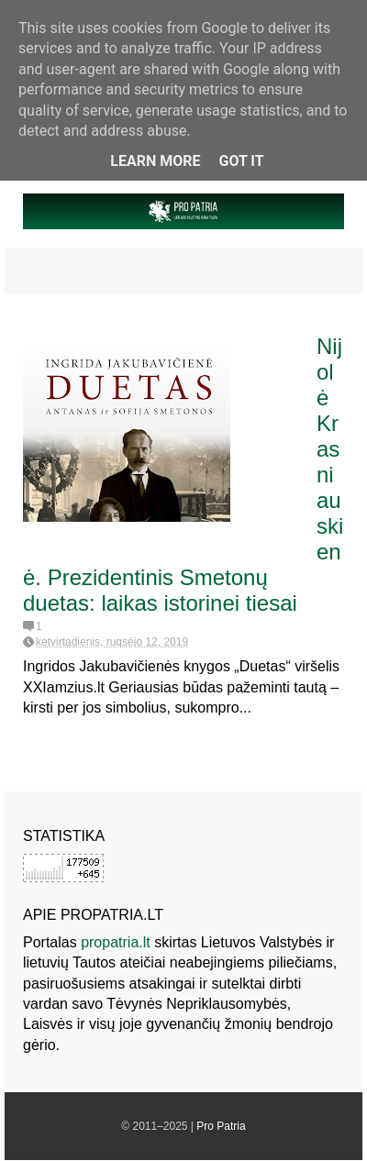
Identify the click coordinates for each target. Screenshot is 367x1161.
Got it (240, 161)
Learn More (155, 161)
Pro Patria (220, 1126)
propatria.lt (115, 942)
